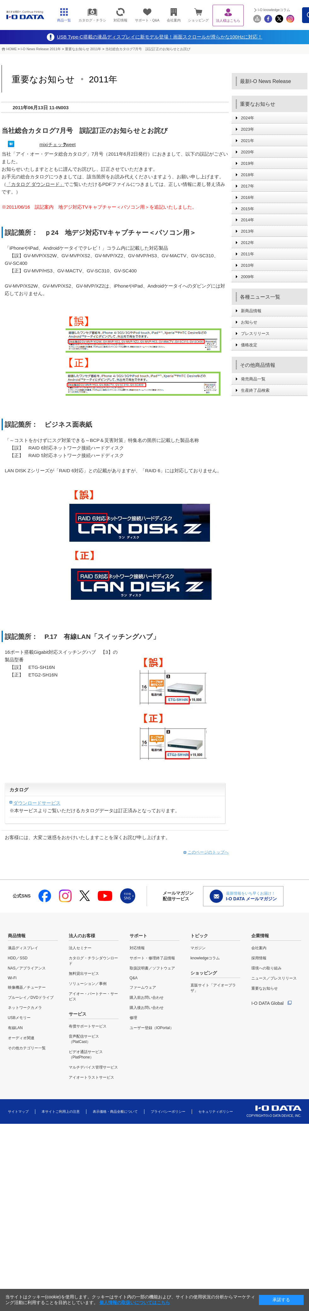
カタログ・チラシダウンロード (93, 961)
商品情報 (17, 935)
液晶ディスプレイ (23, 948)
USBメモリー (19, 1018)
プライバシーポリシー (168, 1111)
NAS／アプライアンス (27, 968)
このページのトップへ (208, 852)
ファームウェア (143, 987)
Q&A (133, 978)
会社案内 (258, 948)
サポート (138, 935)
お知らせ (249, 322)
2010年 (247, 265)
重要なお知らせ (264, 988)
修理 (133, 1018)
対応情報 (137, 948)
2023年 (247, 129)
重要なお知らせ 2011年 (83, 49)
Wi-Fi (12, 978)
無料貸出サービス (84, 973)
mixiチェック (53, 144)
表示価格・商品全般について (115, 1111)
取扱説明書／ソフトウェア (152, 968)
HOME (11, 49)
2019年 (247, 163)
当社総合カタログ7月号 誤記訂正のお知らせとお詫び (147, 49)
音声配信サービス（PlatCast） (84, 1039)
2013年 (247, 231)
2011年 (247, 254)
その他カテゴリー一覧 (27, 1048)
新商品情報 (251, 310)
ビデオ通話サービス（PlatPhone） (86, 1054)
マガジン (198, 948)
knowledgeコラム (205, 958)
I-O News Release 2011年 (41, 49)
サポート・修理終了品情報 (152, 958)
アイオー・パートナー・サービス (93, 996)
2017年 (247, 186)
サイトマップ (18, 1111)
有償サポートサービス (88, 1026)
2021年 (247, 140)
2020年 (247, 152)
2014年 (247, 220)
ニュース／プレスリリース (274, 978)
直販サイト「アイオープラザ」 (213, 988)
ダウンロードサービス (37, 803)
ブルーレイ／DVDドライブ (31, 997)
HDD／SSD (18, 958)
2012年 (247, 242)
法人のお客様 (82, 935)
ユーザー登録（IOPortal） (152, 1028)
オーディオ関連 (21, 1038)
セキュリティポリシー (215, 1111)
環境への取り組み (266, 968)
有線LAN (15, 1028)
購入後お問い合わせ (147, 1007)
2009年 (247, 276)
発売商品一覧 (253, 379)
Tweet (69, 144)
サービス (77, 1013)
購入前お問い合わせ (147, 997)
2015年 (247, 208)
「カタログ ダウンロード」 (35, 184)
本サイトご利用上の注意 (61, 1111)
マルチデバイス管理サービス (93, 1067)
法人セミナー (80, 948)
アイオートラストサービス (91, 1077)
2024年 (247, 118)
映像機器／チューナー (27, 987)
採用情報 (258, 958)
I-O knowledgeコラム (274, 10)
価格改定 (249, 345)
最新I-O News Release (265, 81)
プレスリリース (255, 333)
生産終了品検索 (255, 390)
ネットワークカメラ (25, 1007)
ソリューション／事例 (88, 983)
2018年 (247, 174)
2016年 (247, 197)
